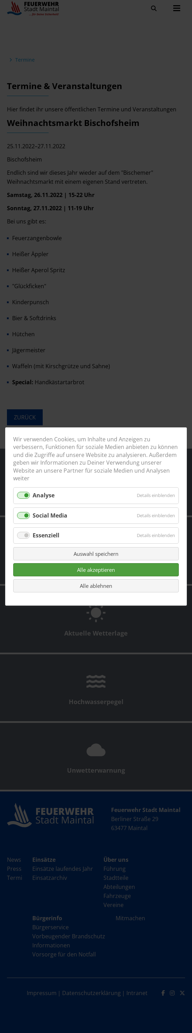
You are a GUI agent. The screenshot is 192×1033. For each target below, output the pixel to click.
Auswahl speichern (96, 553)
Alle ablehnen (96, 585)
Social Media (50, 515)
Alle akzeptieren (96, 569)
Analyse (44, 495)
